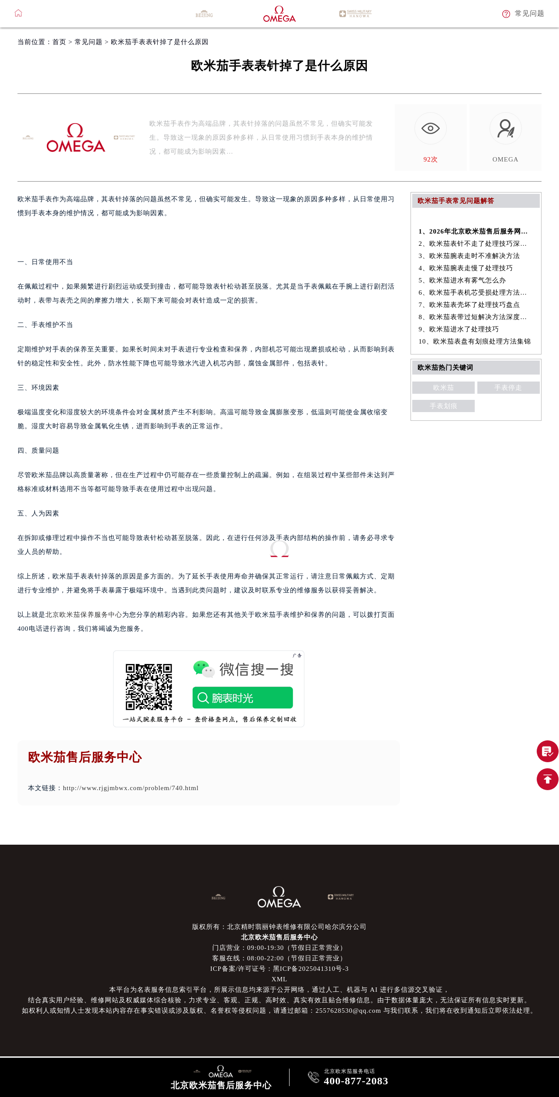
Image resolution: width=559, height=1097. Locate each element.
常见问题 (89, 41)
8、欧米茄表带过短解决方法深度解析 (476, 316)
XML (279, 979)
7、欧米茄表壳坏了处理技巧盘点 (470, 304)
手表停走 (508, 387)
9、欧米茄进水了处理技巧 (459, 329)
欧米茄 (443, 387)
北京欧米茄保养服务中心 (83, 614)
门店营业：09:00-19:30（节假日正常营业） (279, 947)
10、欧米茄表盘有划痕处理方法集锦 (475, 341)
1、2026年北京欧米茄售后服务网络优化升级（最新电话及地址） (476, 231)
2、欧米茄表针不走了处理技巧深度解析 (476, 243)
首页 (59, 41)
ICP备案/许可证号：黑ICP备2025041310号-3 (279, 968)
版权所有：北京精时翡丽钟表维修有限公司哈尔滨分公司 (279, 926)
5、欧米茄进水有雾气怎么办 (463, 280)
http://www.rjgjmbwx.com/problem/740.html (131, 787)
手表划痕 (444, 405)
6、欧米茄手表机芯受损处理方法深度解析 (476, 292)
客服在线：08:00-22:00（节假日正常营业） (279, 958)
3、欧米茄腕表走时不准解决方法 (470, 255)
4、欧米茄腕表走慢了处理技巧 (466, 268)
